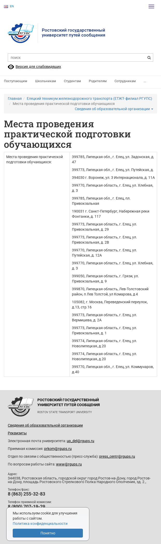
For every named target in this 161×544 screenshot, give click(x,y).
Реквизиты (17, 433)
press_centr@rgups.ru (117, 456)
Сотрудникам (125, 81)
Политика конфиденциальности (40, 523)
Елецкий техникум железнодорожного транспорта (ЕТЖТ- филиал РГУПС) (89, 98)
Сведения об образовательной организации (114, 109)
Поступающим (15, 81)
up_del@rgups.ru (80, 441)
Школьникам (45, 81)
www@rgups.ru (69, 464)
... (145, 81)
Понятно (48, 533)
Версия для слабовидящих (38, 67)
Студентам (72, 81)
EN (9, 6)
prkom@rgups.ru (58, 449)
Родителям (98, 81)
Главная (15, 98)
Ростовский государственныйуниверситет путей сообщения (73, 32)
